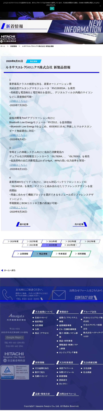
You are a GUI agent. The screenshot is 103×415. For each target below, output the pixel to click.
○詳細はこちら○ (18, 101)
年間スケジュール (66, 382)
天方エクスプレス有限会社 (92, 336)
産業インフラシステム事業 (68, 329)
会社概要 (39, 335)
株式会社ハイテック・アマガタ (93, 344)
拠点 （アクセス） (42, 343)
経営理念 (39, 331)
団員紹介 (63, 389)
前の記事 (24, 224)
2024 (51, 241)
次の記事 (79, 224)
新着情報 (13, 46)
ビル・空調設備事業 (67, 339)
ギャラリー (63, 393)
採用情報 (39, 372)
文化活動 (87, 378)
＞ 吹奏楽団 (61, 254)
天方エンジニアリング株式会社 (93, 328)
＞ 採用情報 (80, 254)
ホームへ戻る (9, 270)
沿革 (37, 339)
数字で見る (40, 382)
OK (52, 8)
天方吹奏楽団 (66, 372)
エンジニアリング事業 (68, 362)
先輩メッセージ (41, 385)
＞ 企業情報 (22, 254)
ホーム (3, 46)
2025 (31, 241)
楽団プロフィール (66, 378)
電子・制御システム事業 (68, 344)
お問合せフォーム (67, 403)
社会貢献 (87, 382)
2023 (70, 241)
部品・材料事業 (65, 350)
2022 (89, 241)
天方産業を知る (42, 378)
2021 (31, 245)
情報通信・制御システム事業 (68, 356)
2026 (12, 241)
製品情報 (33, 61)
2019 (69, 245)
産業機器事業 (65, 335)
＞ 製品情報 (41, 254)
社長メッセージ (41, 327)
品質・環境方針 (42, 403)
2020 (51, 245)
